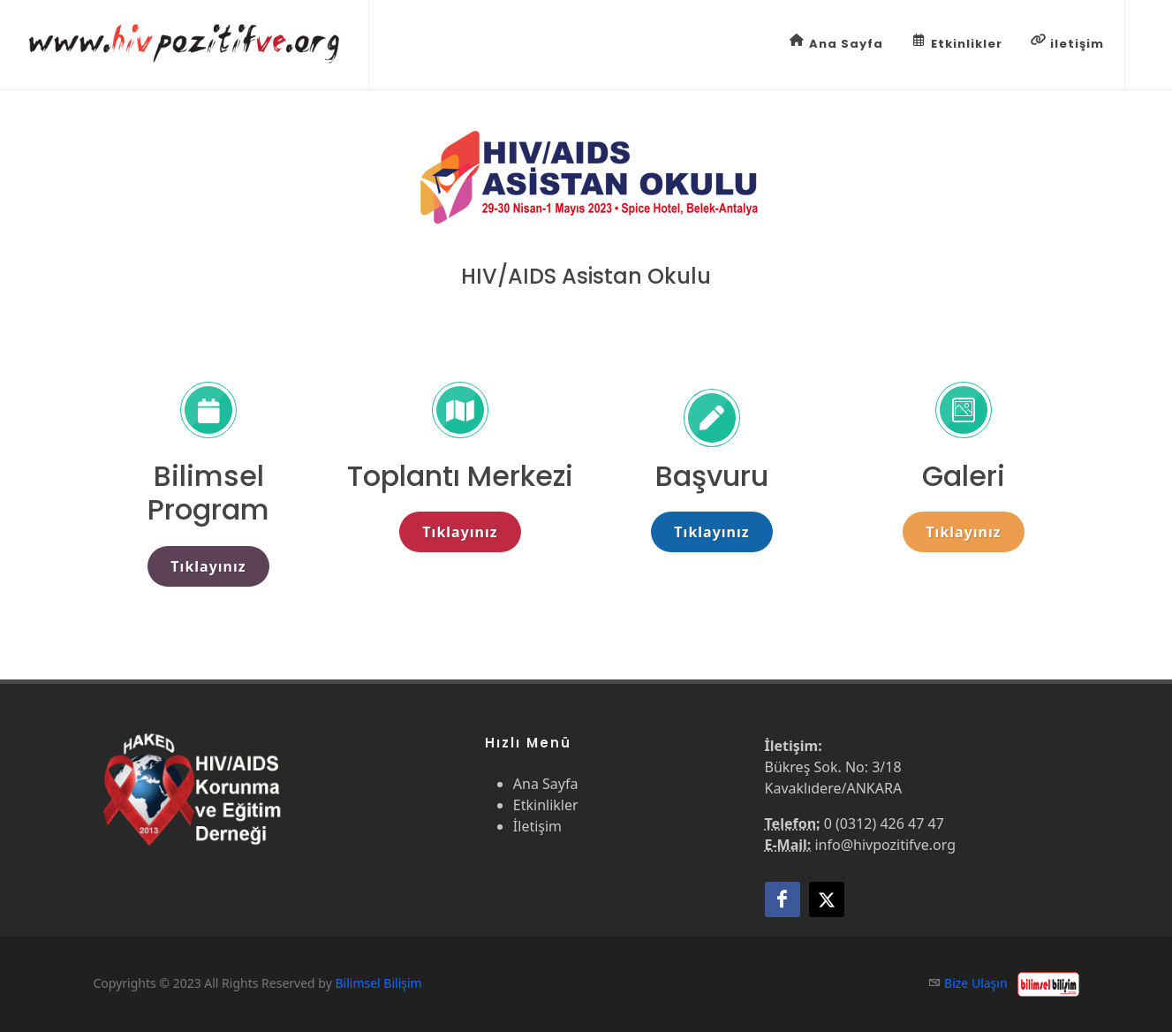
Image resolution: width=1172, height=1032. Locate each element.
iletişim (1067, 43)
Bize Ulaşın (976, 983)
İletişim (537, 826)
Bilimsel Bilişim (378, 983)
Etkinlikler (956, 43)
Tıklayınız (208, 566)
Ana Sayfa (836, 43)
